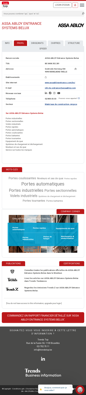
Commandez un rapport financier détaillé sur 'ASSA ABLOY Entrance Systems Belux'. (43, 317)
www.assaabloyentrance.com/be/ (60, 82)
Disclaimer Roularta (34, 389)
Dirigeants (37, 43)
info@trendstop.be (43, 350)
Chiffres (55, 43)
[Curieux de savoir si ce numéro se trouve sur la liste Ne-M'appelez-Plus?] (78, 98)
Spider (43, 48)
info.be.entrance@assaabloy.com (60, 88)
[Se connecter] (75, 5)
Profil (20, 43)
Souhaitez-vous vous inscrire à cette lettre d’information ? (43, 332)
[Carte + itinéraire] (75, 69)
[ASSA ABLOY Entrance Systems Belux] (71, 25)
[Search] (42, 14)
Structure (74, 43)
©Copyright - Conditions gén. (13, 389)
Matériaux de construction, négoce (61, 104)
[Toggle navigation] (81, 4)
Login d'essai (62, 5)
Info (7, 43)
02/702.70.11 (43, 346)
